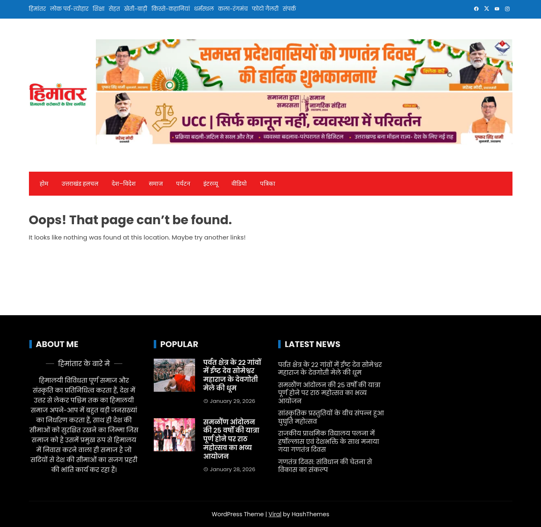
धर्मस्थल (204, 9)
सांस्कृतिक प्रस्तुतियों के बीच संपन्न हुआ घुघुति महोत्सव (331, 417)
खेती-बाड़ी (135, 9)
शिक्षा (99, 9)
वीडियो (239, 183)
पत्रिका (267, 183)
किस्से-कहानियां (170, 9)
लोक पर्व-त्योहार (69, 9)
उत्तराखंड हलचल (80, 183)
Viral (275, 514)
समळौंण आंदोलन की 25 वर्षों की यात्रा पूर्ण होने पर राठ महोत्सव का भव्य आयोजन (231, 439)
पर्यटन (183, 183)
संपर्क (289, 9)
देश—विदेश (124, 183)
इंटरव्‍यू (210, 183)
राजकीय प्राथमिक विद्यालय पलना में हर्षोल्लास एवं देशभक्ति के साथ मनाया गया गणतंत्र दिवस (328, 441)
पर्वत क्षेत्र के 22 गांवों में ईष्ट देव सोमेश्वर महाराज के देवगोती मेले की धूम (232, 375)
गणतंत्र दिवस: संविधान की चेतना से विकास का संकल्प (325, 466)
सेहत (114, 9)
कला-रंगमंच (233, 9)
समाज (156, 183)
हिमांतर (37, 9)
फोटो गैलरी (265, 9)
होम (44, 183)
